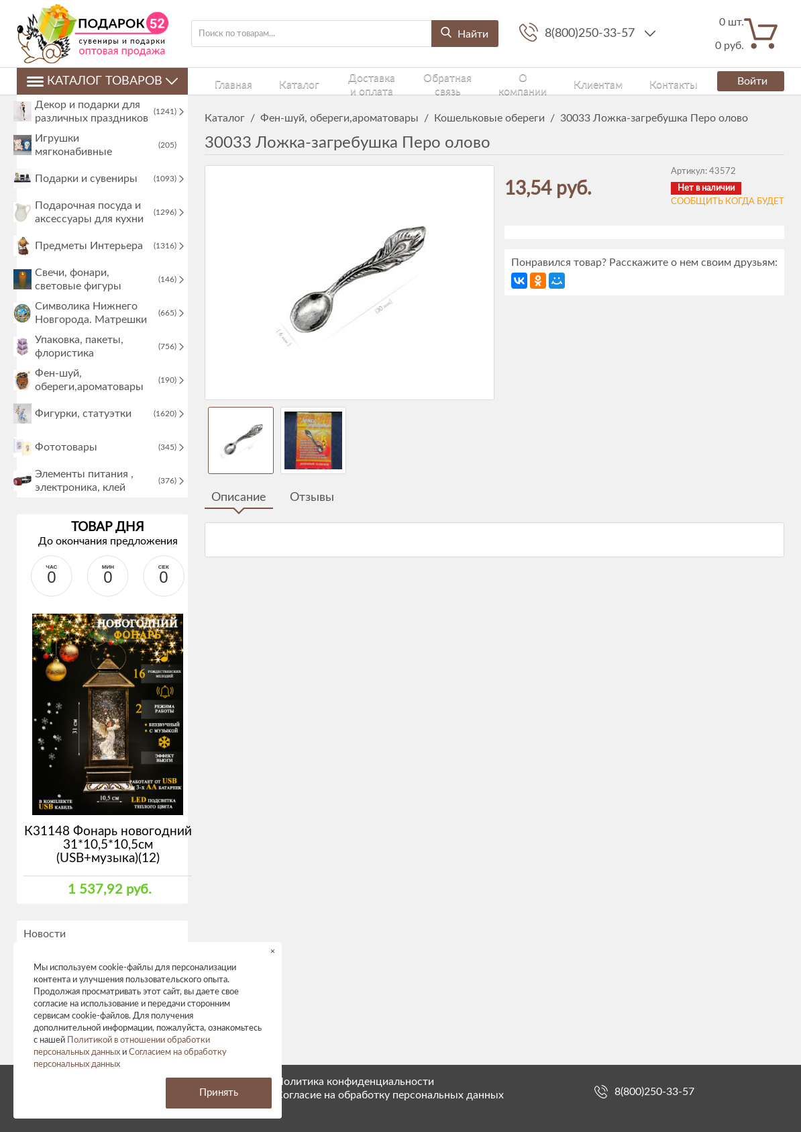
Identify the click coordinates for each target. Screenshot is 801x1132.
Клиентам (516, 81)
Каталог (260, 81)
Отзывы (312, 497)
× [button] (272, 951)
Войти (745, 81)
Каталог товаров (102, 81)
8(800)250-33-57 (591, 34)
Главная (219, 81)
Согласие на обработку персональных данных (390, 1095)
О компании (462, 81)
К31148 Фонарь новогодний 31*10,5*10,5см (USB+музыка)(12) (108, 880)
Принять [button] (218, 1093)
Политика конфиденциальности (355, 1081)
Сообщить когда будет (727, 201)
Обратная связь (399, 81)
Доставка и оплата (322, 81)
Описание (238, 497)
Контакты (566, 81)
